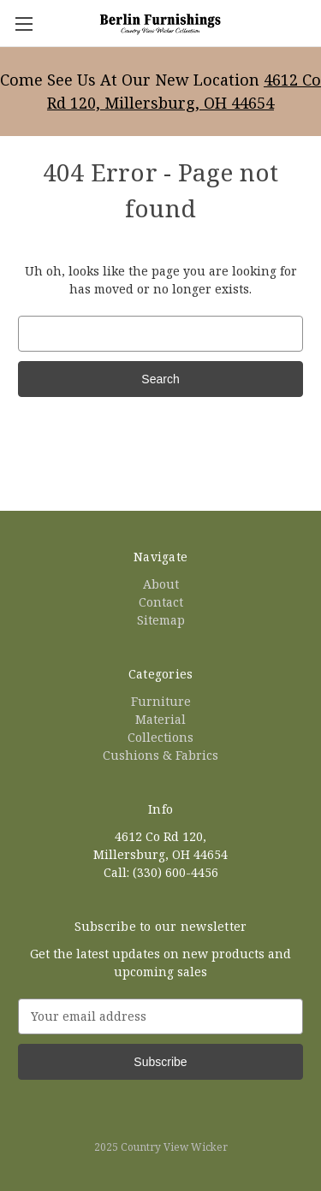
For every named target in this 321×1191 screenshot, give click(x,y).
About (161, 584)
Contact (161, 602)
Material (160, 719)
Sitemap (161, 620)
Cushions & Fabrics (160, 755)
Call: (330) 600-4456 (161, 872)
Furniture (161, 701)
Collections (160, 737)
